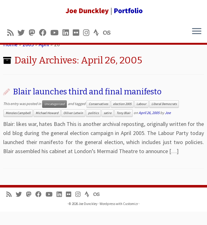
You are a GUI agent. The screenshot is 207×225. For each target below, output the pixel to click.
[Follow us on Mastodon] (34, 32)
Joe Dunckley (88, 204)
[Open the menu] (196, 31)
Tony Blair (123, 113)
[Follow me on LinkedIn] (67, 32)
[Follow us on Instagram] (88, 32)
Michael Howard (47, 113)
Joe (168, 112)
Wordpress (107, 204)
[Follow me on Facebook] (44, 32)
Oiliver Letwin (73, 113)
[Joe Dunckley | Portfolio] (103, 11)
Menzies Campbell (18, 113)
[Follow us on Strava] (98, 32)
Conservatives (98, 104)
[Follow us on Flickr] (78, 32)
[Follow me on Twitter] (23, 32)
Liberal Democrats (164, 104)
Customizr (130, 204)
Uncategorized (54, 104)
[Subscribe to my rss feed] (12, 32)
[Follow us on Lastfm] (108, 32)
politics (93, 113)
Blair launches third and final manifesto (87, 92)
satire (107, 113)
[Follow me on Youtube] (56, 32)
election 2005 (122, 104)
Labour (141, 104)
